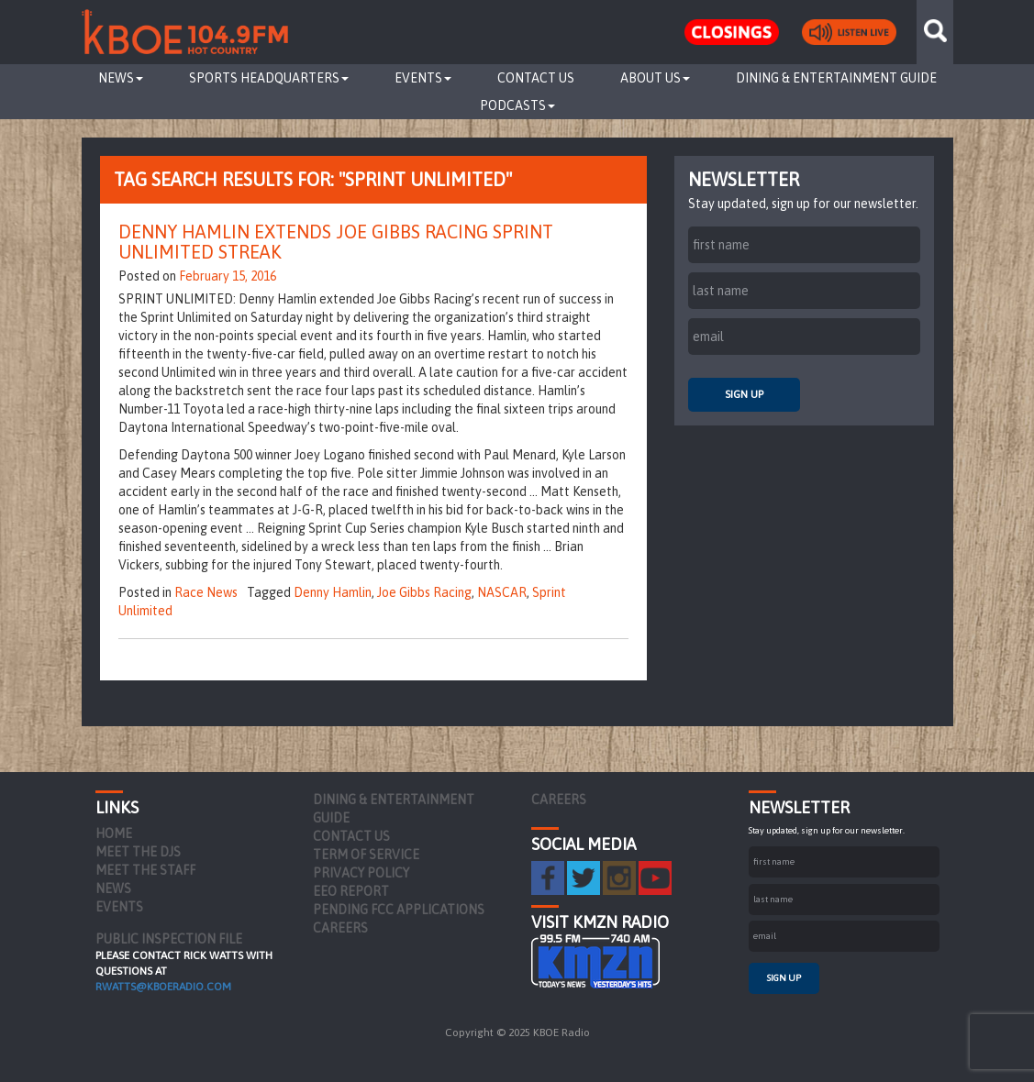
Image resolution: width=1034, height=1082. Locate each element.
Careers (340, 928)
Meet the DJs (138, 852)
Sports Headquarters (269, 78)
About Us (655, 78)
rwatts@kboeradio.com (163, 986)
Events (423, 78)
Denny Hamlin (333, 592)
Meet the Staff (145, 870)
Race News (206, 592)
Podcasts (517, 105)
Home (113, 833)
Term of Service (366, 854)
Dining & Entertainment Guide (836, 78)
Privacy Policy (361, 873)
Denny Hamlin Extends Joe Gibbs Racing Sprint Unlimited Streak (335, 241)
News (120, 78)
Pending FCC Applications (398, 909)
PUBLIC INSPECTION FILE (168, 939)
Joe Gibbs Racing (424, 592)
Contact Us (535, 78)
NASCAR (502, 592)
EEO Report (351, 891)
